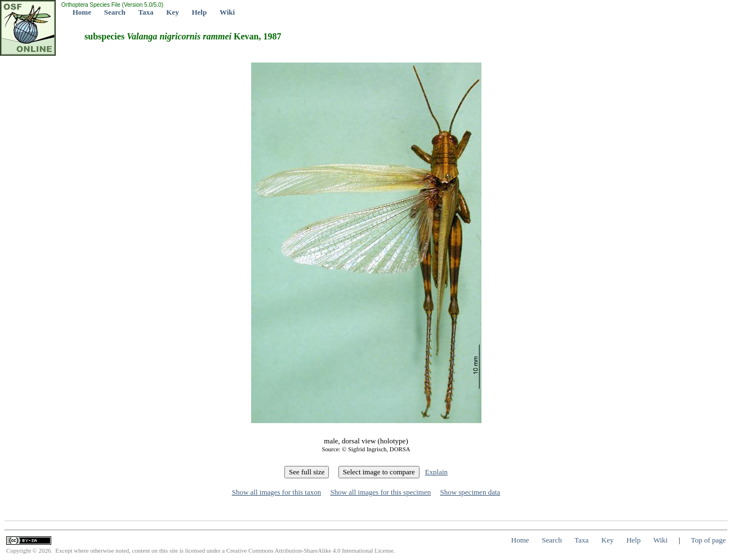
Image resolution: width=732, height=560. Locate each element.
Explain (436, 472)
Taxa (146, 12)
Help (199, 12)
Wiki (227, 12)
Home (82, 12)
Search (115, 12)
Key (172, 12)
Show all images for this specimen (380, 492)
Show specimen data (470, 492)
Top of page (708, 540)
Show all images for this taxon (277, 492)
